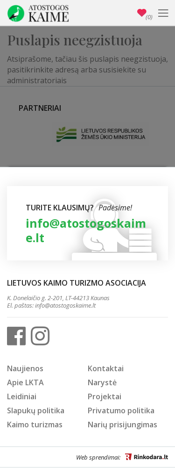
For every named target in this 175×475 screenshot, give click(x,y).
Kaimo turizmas (35, 424)
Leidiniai (21, 396)
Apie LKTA (25, 382)
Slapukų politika (35, 410)
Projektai (104, 396)
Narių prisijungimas (122, 424)
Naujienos (25, 368)
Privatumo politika (121, 410)
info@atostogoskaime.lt (86, 230)
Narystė (102, 382)
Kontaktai (106, 368)
